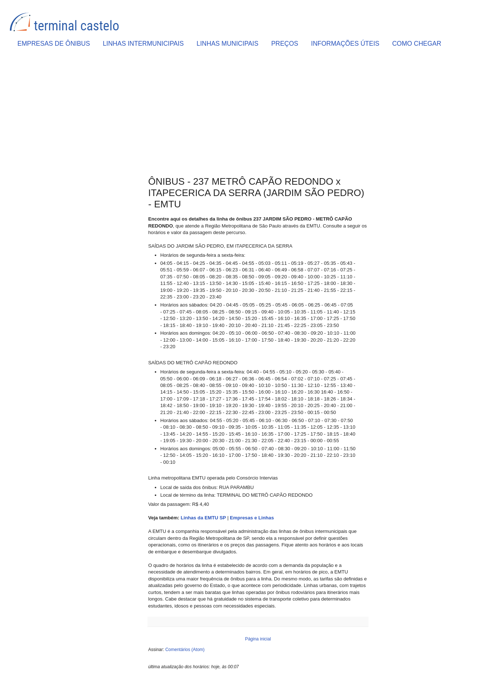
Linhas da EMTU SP (203, 517)
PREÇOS (284, 43)
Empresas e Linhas (252, 517)
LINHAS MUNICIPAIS (227, 43)
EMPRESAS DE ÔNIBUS (54, 43)
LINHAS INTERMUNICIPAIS (143, 43)
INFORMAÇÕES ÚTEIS (345, 43)
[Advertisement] (258, 114)
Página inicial (258, 639)
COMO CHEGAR (416, 43)
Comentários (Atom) (185, 649)
